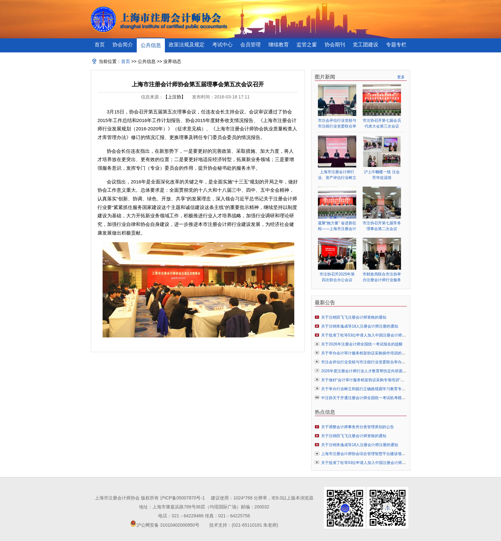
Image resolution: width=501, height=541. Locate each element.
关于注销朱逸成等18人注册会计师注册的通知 (359, 326)
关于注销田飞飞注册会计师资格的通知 (353, 317)
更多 (401, 77)
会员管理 (250, 44)
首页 (100, 44)
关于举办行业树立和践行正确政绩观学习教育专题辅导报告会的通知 (378, 389)
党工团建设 (365, 44)
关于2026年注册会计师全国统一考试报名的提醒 (362, 344)
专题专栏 (396, 44)
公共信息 (151, 45)
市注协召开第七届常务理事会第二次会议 (382, 226)
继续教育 (278, 44)
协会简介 (122, 44)
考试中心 (222, 44)
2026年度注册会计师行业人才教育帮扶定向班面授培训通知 (371, 371)
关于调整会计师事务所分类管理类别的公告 (357, 427)
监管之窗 (307, 44)
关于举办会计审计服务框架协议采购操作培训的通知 (365, 353)
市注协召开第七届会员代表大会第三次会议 (382, 123)
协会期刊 (335, 44)
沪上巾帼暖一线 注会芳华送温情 (381, 175)
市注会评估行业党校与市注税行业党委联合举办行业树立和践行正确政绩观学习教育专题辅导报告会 (337, 123)
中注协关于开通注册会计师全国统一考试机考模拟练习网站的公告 (376, 398)
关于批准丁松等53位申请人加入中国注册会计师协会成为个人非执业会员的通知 (388, 335)
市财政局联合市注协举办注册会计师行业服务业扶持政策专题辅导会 (382, 277)
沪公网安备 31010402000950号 (167, 525)
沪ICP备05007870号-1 (182, 497)
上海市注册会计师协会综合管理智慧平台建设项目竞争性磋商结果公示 (380, 454)
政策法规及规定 (186, 44)
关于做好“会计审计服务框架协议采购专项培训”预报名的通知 (372, 380)
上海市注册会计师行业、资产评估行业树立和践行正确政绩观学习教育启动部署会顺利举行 (337, 175)
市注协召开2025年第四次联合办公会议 (337, 277)
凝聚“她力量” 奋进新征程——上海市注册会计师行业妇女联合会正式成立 (337, 226)
